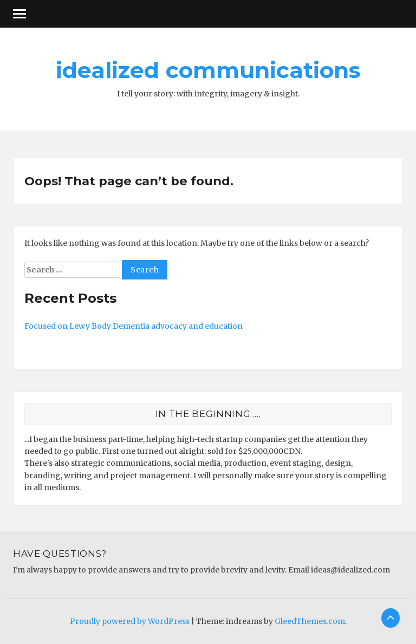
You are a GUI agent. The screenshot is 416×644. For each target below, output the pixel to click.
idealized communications (208, 69)
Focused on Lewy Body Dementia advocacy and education (133, 326)
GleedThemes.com (310, 621)
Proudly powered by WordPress (130, 621)
